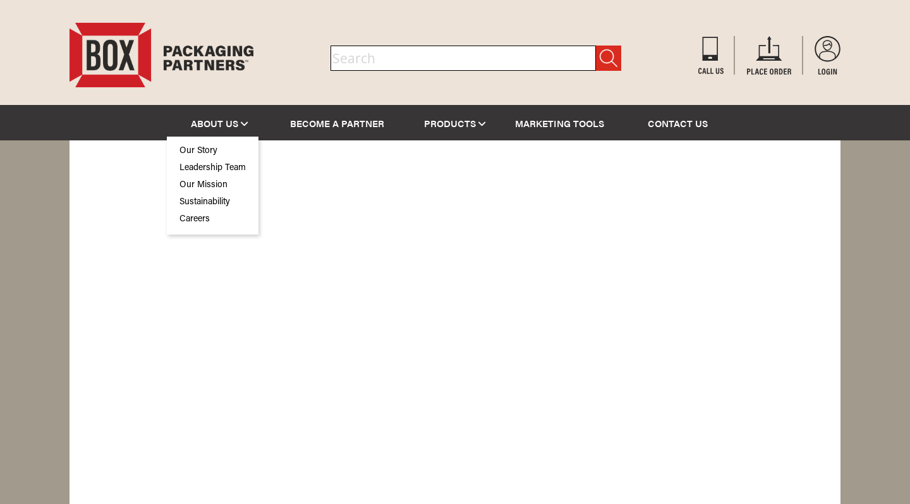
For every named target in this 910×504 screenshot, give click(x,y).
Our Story (198, 151)
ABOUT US (219, 123)
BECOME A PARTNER (337, 123)
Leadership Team (212, 168)
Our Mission (203, 185)
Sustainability (204, 202)
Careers (194, 219)
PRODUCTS (454, 123)
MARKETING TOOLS (559, 123)
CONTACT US (678, 123)
